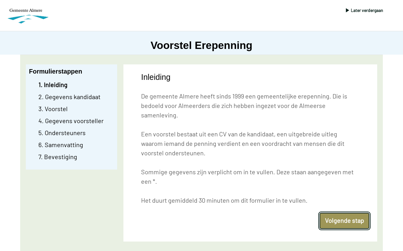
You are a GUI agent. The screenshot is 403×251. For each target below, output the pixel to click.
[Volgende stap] (344, 221)
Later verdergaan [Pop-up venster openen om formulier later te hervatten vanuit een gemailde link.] (367, 10)
